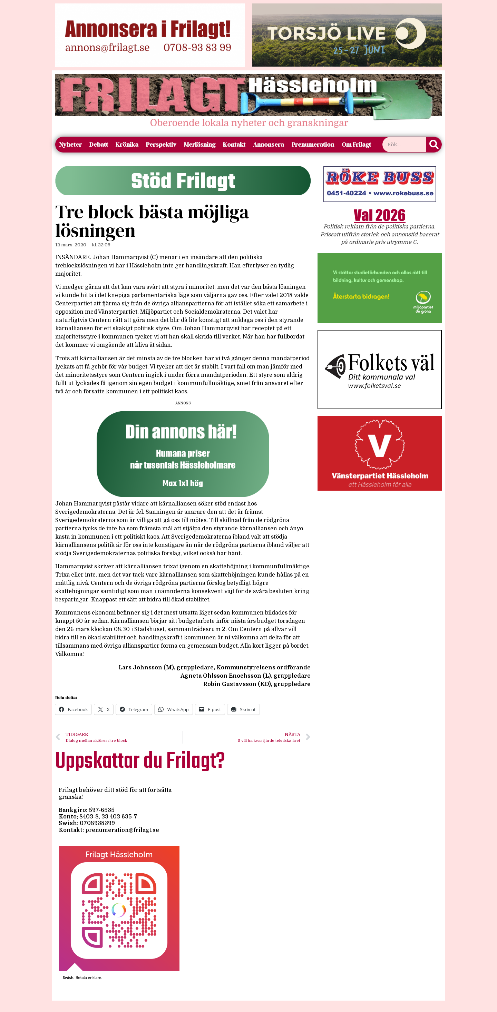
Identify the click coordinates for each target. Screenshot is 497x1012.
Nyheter (70, 144)
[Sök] (433, 144)
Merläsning (199, 144)
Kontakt (234, 144)
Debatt (98, 144)
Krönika (127, 144)
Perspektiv (161, 144)
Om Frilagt (356, 144)
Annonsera (268, 144)
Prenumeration (313, 144)
